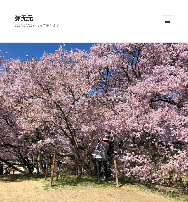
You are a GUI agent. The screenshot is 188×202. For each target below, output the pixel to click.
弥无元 (24, 18)
